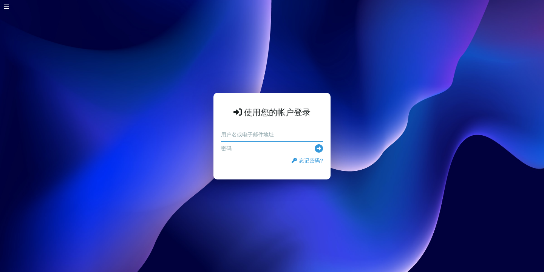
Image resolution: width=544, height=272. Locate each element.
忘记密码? (307, 161)
